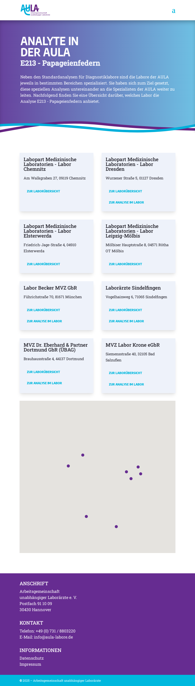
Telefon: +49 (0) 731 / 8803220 (47, 630)
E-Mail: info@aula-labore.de (46, 637)
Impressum (30, 664)
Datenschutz (32, 658)
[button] (126, 471)
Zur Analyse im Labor (126, 202)
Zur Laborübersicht (43, 191)
